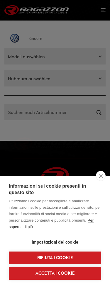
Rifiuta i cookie (55, 257)
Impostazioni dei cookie (55, 242)
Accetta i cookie (55, 273)
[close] (101, 176)
